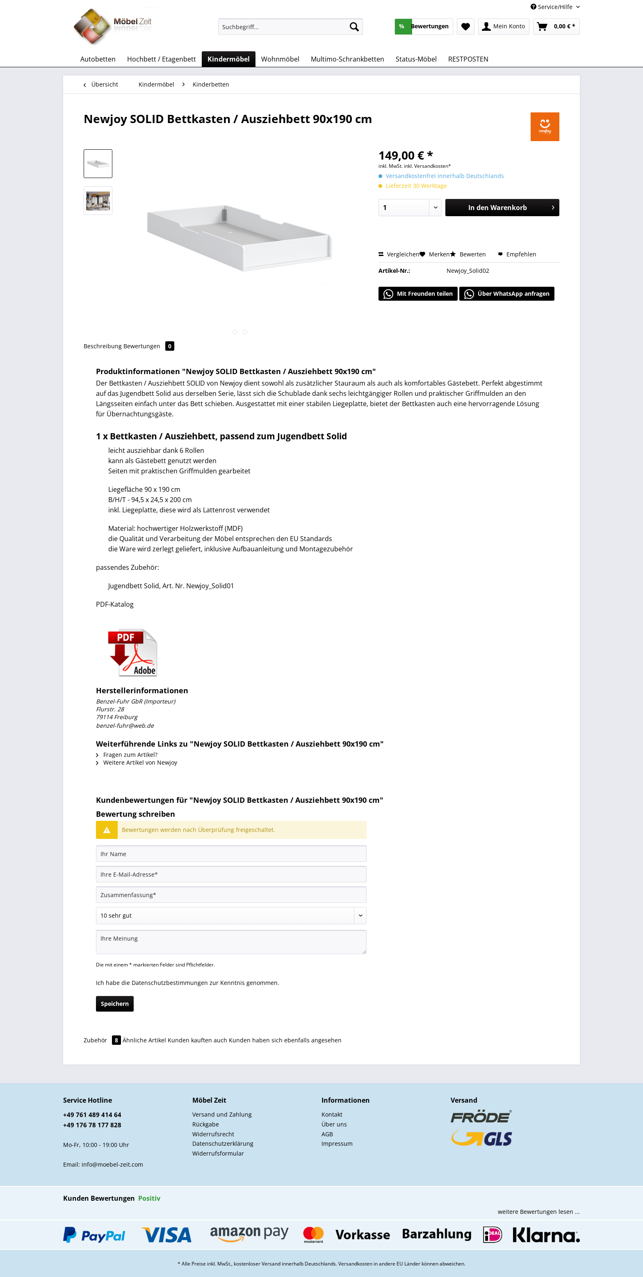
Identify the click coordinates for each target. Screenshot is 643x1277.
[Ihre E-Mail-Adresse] (231, 874)
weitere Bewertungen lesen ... (539, 1211)
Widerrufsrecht (213, 1134)
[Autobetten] (98, 59)
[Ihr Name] (231, 853)
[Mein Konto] (503, 26)
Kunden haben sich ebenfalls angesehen (285, 1040)
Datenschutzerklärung (222, 1143)
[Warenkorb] (556, 26)
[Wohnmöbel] (280, 59)
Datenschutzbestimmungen (170, 983)
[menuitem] (290, 30)
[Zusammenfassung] (231, 894)
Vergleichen (399, 254)
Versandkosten (355, 1263)
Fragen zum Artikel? (126, 754)
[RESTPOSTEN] (468, 59)
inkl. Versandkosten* (427, 165)
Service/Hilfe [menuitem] (552, 7)
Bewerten (469, 254)
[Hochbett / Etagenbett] (161, 59)
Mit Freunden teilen (418, 294)
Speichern (115, 1003)
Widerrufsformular (218, 1153)
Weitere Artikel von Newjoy (136, 762)
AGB (327, 1134)
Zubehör (103, 1040)
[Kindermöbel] (228, 59)
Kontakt (332, 1114)
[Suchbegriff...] (290, 26)
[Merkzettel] (465, 26)
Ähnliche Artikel (144, 1040)
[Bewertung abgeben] (231, 915)
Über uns (334, 1124)
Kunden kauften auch (197, 1040)
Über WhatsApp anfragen (507, 294)
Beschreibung (103, 346)
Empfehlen (517, 254)
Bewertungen (148, 346)
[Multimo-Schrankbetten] (347, 59)
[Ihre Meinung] (231, 942)
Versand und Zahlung (222, 1114)
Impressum (337, 1143)
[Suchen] (354, 26)
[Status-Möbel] (416, 59)
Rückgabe (205, 1124)
